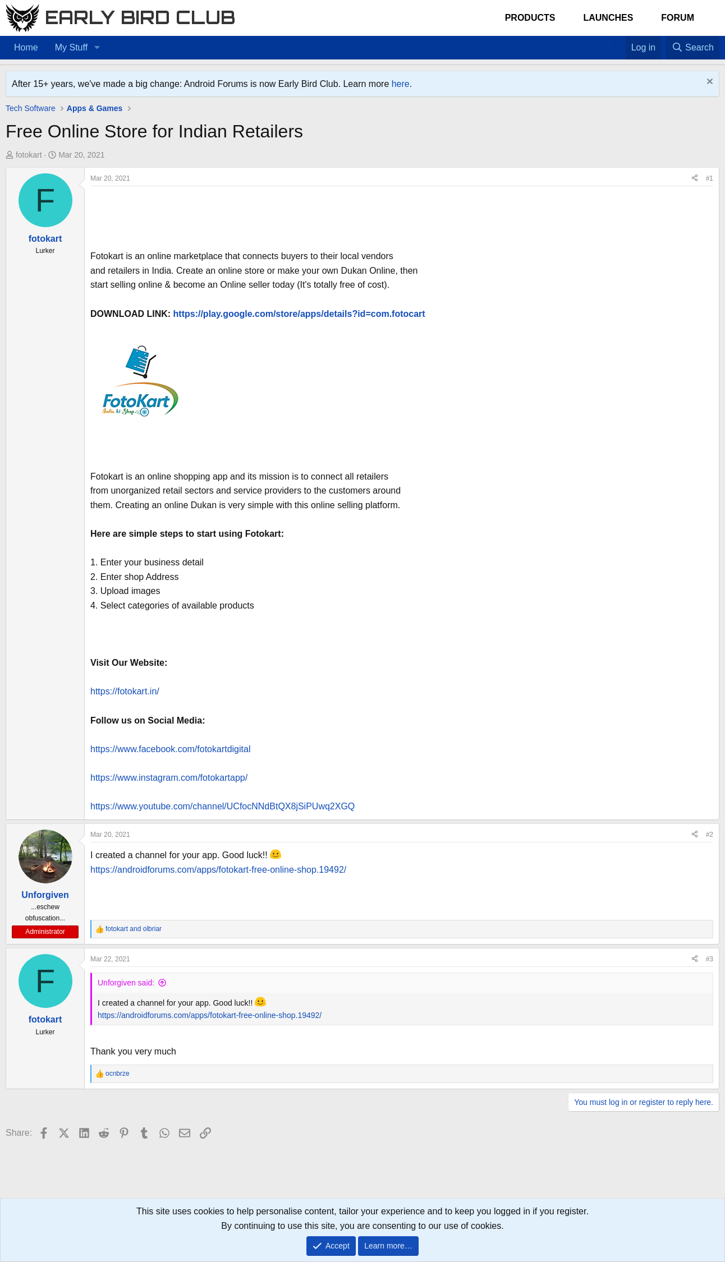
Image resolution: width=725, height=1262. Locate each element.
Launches (608, 17)
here (401, 84)
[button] (97, 47)
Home (26, 47)
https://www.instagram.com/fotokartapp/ (168, 777)
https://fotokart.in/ (124, 691)
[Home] (608, 40)
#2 (709, 835)
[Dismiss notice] (708, 83)
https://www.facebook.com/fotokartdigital (170, 749)
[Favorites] (620, 40)
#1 (709, 178)
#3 (709, 959)
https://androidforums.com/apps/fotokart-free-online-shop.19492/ (218, 869)
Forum (677, 17)
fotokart (29, 154)
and (133, 929)
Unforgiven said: (126, 982)
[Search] (692, 47)
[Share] (694, 179)
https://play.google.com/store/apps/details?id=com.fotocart (299, 314)
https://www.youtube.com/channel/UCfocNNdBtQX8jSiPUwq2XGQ (222, 806)
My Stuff (71, 47)
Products (530, 17)
